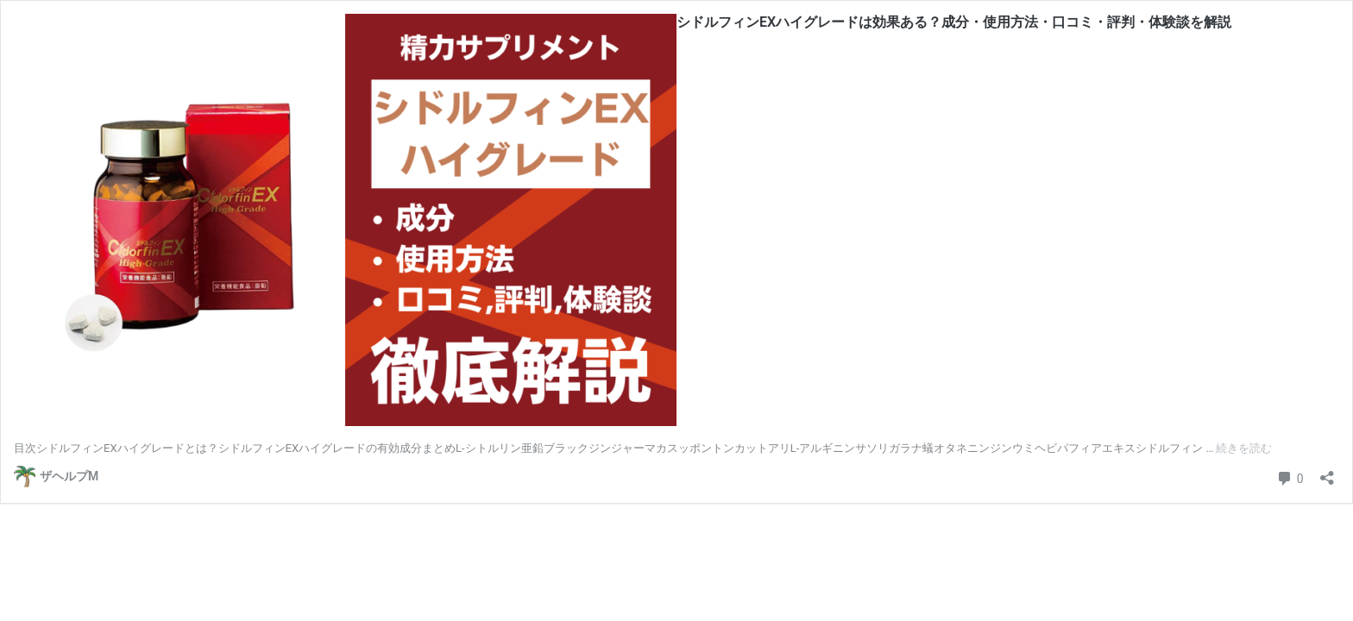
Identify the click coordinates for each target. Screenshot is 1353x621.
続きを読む (1244, 448)
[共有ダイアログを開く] (1327, 472)
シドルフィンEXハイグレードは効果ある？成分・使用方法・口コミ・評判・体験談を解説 (953, 22)
